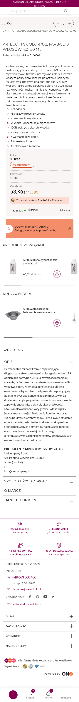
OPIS (8, 362)
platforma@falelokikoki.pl (26, 589)
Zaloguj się (57, 200)
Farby (6, 55)
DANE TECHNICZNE (21, 500)
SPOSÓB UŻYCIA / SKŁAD (25, 481)
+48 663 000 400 (24, 577)
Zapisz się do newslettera (26, 604)
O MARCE (12, 491)
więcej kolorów (21, 164)
